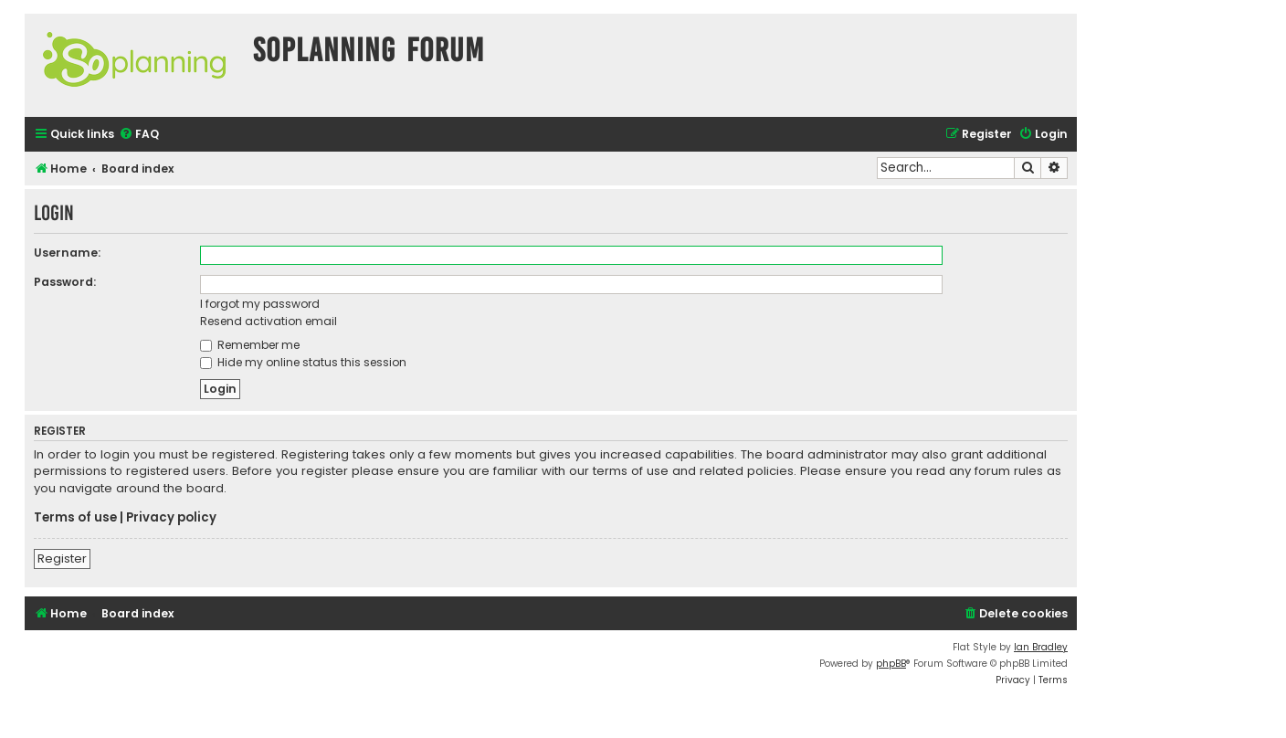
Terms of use (75, 518)
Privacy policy (171, 518)
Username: (67, 252)
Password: (65, 282)
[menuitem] (139, 134)
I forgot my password (260, 304)
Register (62, 558)
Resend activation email (268, 321)
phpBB (891, 663)
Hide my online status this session (303, 362)
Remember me (250, 345)
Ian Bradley (1041, 647)
